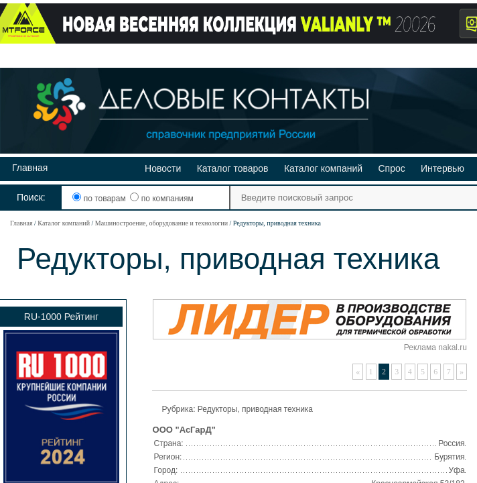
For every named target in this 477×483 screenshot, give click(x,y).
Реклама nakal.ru (435, 347)
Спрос (391, 168)
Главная (30, 167)
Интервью (442, 168)
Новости (163, 168)
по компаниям (161, 198)
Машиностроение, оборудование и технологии (161, 223)
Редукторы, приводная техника (255, 409)
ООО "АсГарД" (184, 430)
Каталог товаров (233, 168)
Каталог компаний (323, 168)
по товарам (100, 198)
